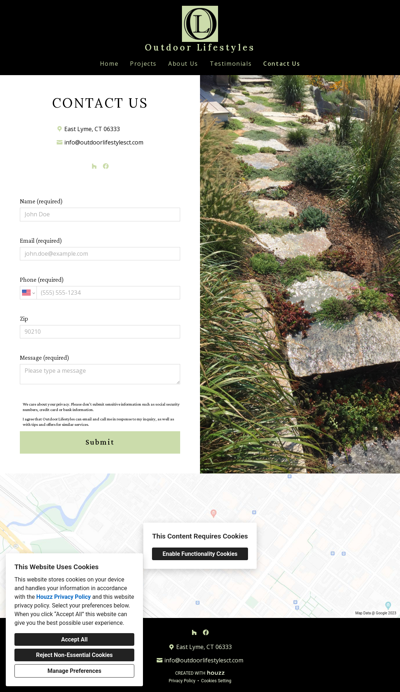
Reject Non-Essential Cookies (74, 655)
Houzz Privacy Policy (63, 596)
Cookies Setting (216, 680)
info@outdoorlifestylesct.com (103, 142)
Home (109, 64)
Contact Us (281, 64)
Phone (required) (100, 287)
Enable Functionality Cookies (200, 553)
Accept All (74, 639)
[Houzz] (94, 166)
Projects (143, 64)
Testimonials (231, 64)
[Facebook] (105, 166)
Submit (100, 441)
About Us (183, 64)
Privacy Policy (182, 680)
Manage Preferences (74, 670)
